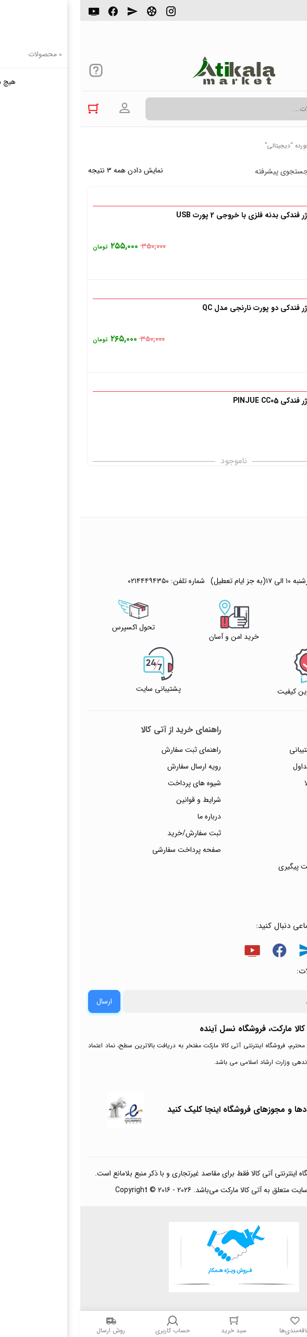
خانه (293, 146)
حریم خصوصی (269, 800)
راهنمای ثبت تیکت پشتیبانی (250, 750)
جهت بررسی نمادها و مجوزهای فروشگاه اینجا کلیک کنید (183, 1109)
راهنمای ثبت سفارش (111, 750)
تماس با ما (276, 833)
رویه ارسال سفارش (114, 766)
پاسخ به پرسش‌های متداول (252, 766)
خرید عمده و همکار (263, 883)
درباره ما (129, 816)
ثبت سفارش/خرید (114, 833)
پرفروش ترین (267, 171)
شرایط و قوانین (118, 800)
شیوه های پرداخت (114, 783)
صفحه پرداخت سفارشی (106, 850)
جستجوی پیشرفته (201, 171)
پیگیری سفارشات (267, 816)
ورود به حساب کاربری (44, 108)
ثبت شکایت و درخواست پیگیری (244, 866)
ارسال (24, 1001)
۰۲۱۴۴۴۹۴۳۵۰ (263, 15)
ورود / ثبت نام (269, 850)
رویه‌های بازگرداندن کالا (257, 783)
